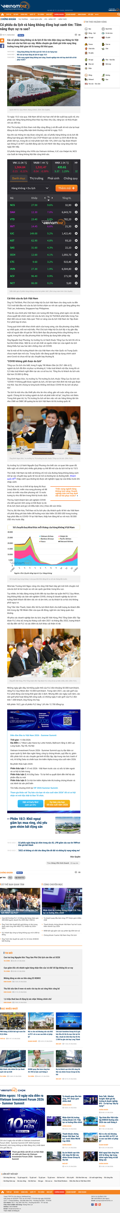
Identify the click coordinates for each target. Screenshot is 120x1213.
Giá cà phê (70, 1177)
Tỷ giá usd (33, 1177)
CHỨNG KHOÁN (59, 14)
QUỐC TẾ (32, 14)
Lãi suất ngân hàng (95, 1177)
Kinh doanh (7, 982)
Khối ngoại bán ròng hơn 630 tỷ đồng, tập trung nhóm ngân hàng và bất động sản (109, 1156)
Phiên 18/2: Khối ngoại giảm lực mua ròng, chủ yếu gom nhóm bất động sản (28, 823)
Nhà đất (58, 1044)
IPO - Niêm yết (50, 19)
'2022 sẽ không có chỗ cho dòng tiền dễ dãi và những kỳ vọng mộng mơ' (49, 850)
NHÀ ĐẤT (49, 14)
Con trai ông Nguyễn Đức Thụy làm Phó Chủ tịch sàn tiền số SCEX (32, 957)
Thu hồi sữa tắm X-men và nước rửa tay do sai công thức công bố (32, 988)
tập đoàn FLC (19, 877)
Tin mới (9, 953)
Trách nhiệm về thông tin (11, 1211)
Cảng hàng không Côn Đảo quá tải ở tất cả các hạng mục (37, 52)
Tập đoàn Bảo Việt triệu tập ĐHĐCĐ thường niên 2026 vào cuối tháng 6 (108, 1120)
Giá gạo (40, 1181)
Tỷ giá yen (42, 1177)
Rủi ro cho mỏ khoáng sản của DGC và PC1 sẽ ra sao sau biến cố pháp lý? (40, 1034)
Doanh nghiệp (32, 1041)
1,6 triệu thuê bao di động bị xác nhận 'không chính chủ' (28, 999)
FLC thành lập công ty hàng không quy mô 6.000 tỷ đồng (20, 934)
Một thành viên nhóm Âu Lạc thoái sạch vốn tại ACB (12, 1070)
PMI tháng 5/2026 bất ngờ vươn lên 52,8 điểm (12, 1032)
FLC (10, 877)
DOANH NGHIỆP (70, 14)
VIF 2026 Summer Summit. (45, 788)
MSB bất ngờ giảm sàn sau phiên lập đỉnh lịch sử (62, 931)
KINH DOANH (82, 14)
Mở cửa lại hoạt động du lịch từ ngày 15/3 (32, 55)
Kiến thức (63, 19)
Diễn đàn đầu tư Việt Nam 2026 (79, 1181)
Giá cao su (48, 1181)
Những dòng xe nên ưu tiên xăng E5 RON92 (22, 978)
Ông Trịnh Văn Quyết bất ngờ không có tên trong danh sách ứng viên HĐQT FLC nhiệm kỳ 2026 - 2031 (19, 926)
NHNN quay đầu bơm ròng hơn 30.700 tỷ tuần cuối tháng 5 (39, 1070)
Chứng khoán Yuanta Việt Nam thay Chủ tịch (60, 935)
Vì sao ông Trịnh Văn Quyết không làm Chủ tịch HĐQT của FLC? (19, 911)
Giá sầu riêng (21, 1181)
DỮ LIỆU (90, 14)
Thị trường (23, 19)
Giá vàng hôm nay (9, 1177)
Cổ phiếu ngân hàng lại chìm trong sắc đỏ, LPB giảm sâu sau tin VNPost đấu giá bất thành (49, 844)
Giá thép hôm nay (9, 1181)
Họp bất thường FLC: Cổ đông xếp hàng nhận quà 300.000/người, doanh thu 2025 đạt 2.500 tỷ (20, 919)
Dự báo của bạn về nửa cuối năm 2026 (57, 803)
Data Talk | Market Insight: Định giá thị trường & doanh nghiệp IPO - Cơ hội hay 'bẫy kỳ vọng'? (108, 1101)
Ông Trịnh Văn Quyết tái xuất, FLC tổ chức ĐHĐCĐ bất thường (20, 940)
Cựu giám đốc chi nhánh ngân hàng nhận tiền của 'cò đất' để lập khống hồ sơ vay (38, 968)
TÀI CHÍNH (41, 14)
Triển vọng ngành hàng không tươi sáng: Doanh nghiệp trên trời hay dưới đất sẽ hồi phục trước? (47, 58)
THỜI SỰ (8, 14)
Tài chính (7, 961)
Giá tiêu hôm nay (81, 1177)
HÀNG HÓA (24, 14)
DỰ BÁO (16, 14)
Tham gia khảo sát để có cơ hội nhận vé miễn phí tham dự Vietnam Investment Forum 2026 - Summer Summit (28, 1155)
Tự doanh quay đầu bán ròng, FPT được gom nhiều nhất (62, 919)
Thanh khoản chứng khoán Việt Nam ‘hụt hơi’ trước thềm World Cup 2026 (62, 925)
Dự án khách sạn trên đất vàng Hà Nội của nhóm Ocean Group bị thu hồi (68, 1072)
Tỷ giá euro (51, 1177)
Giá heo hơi (61, 1177)
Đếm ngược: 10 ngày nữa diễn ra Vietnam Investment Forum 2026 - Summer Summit (22, 1099)
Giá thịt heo (32, 1181)
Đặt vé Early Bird (30, 803)
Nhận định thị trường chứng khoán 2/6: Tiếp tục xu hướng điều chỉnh (62, 911)
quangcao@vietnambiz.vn (104, 1200)
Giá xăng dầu (108, 1177)
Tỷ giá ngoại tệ (22, 1177)
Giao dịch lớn (36, 19)
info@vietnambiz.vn (14, 1209)
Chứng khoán (8, 19)
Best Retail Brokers (60, 1181)
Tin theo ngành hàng (96, 22)
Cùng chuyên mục (53, 884)
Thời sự (2, 1038)
